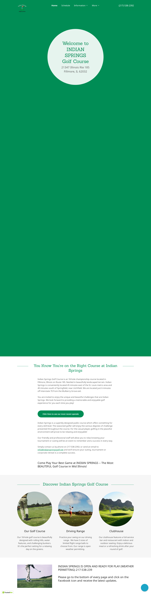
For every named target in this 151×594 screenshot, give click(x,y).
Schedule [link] (65, 5)
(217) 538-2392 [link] (126, 5)
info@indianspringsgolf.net (50, 449)
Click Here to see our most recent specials (61, 414)
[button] (81, 5)
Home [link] (54, 5)
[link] (31, 4)
